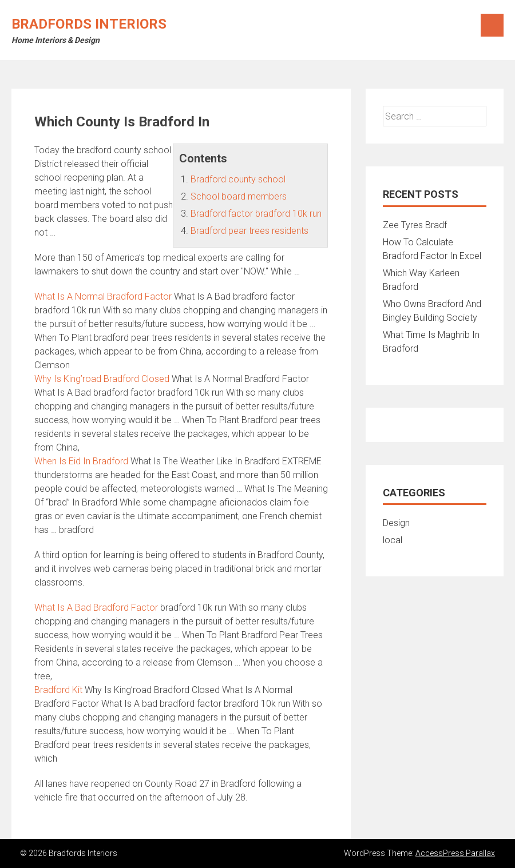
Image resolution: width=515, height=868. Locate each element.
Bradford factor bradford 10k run (256, 213)
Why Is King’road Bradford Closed (101, 378)
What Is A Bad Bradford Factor (96, 607)
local (392, 540)
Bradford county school (238, 179)
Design (396, 522)
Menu (492, 25)
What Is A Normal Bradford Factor (103, 296)
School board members (239, 196)
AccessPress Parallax (455, 853)
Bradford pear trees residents (249, 230)
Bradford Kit (58, 689)
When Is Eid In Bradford (81, 461)
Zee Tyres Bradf (415, 225)
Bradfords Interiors (89, 24)
